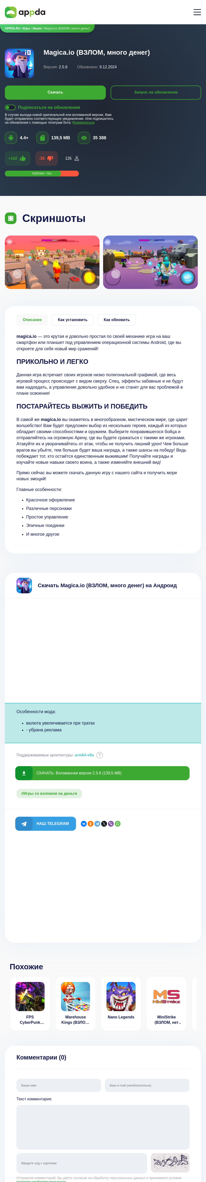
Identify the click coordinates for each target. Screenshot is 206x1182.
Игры (26, 28)
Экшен (37, 28)
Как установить (72, 320)
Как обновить (117, 320)
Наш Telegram (53, 824)
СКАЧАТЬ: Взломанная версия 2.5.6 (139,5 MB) (79, 773)
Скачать (55, 92)
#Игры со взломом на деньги (49, 793)
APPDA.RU (12, 28)
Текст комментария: (103, 1124)
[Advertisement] (103, 651)
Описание (32, 320)
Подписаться (83, 122)
